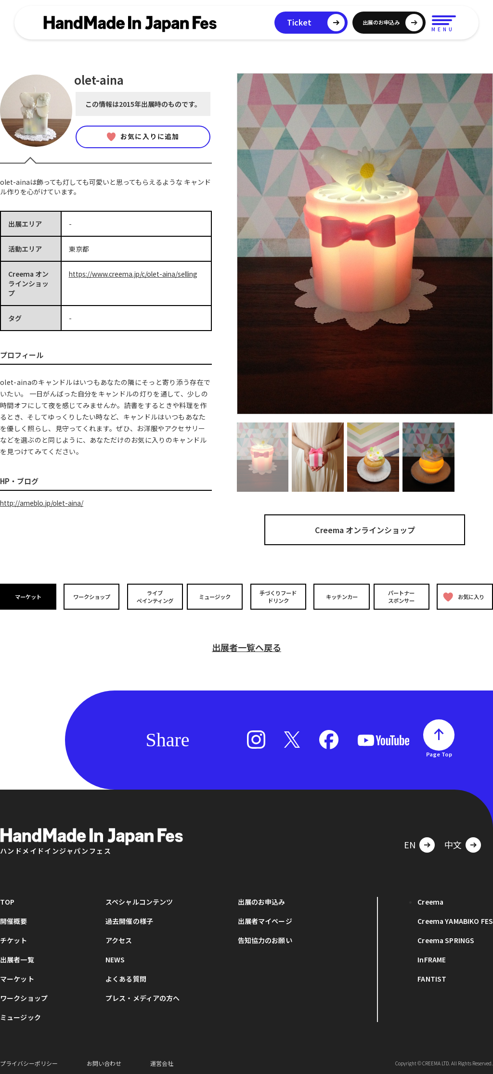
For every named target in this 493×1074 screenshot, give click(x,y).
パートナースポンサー (402, 596)
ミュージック (215, 596)
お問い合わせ (104, 1059)
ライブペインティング (153, 596)
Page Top (439, 750)
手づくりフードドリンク (278, 596)
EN (409, 840)
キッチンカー (340, 596)
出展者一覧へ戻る (246, 643)
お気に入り (463, 596)
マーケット (28, 596)
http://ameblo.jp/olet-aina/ (44, 503)
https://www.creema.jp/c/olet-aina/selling (136, 274)
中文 (453, 840)
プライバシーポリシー (29, 1059)
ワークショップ (91, 596)
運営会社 (161, 1059)
